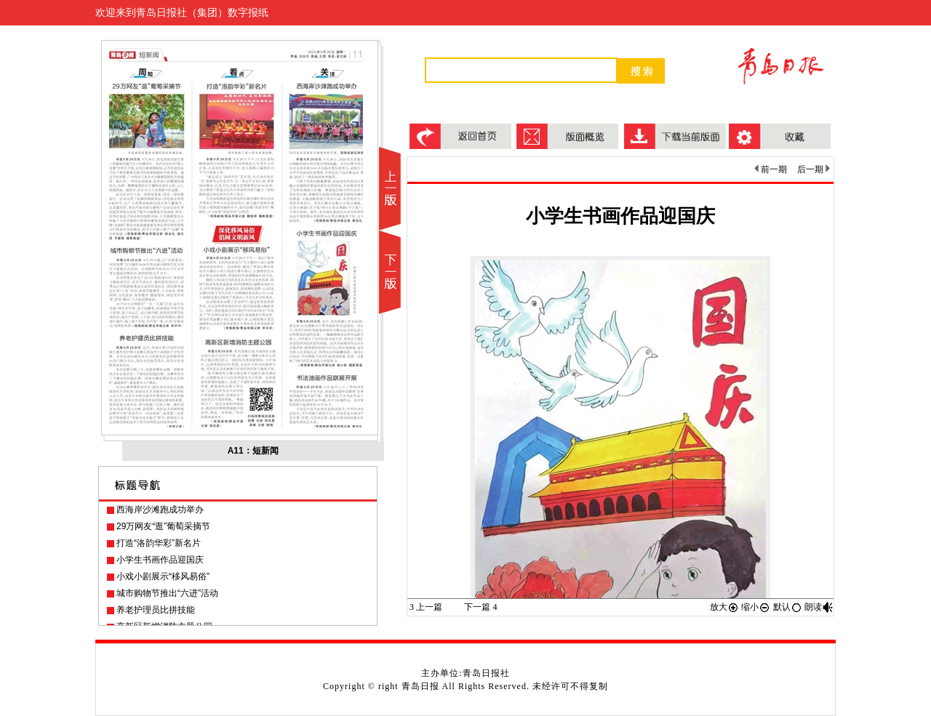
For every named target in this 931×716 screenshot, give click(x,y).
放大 (724, 607)
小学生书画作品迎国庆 (160, 560)
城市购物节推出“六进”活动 (167, 593)
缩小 (755, 607)
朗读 (819, 607)
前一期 (770, 169)
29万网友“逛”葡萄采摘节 (163, 526)
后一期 (813, 169)
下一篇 (480, 607)
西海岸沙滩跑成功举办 (160, 509)
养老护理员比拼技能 (155, 610)
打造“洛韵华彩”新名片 (158, 543)
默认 (787, 607)
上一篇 (425, 607)
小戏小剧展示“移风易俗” (162, 576)
